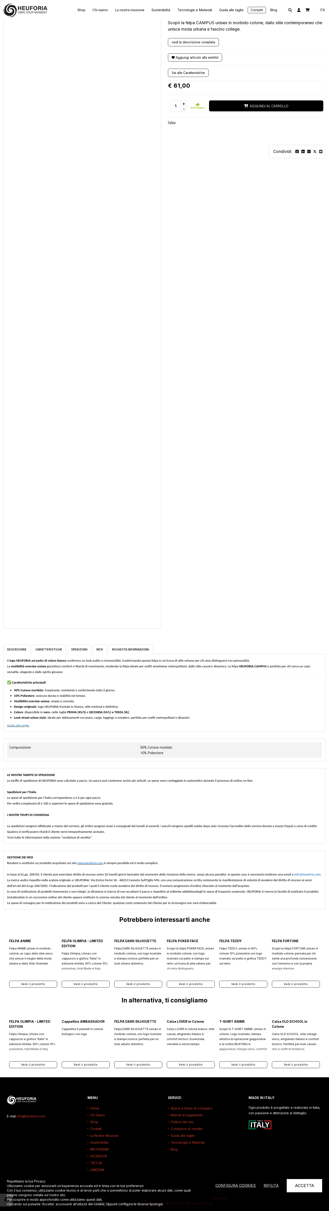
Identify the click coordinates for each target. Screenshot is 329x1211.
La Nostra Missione (104, 1136)
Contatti (257, 10)
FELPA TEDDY (230, 941)
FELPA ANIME (20, 941)
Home (94, 1108)
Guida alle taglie (231, 10)
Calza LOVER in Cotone (185, 1021)
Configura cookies (235, 1185)
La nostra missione (129, 10)
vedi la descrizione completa (193, 42)
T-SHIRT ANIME (232, 1021)
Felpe (172, 122)
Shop (81, 10)
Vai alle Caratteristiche (188, 73)
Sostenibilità (160, 10)
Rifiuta (271, 1185)
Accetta (304, 1185)
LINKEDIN (97, 1170)
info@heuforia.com (307, 874)
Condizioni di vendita (186, 1129)
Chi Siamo (97, 1115)
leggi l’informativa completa (124, 1199)
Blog (273, 10)
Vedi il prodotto (33, 984)
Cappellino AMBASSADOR (83, 1021)
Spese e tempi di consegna (191, 1108)
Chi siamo (100, 10)
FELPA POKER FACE (182, 941)
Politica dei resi (182, 1122)
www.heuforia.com (90, 863)
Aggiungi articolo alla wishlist (195, 57)
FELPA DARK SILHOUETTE (135, 941)
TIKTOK (96, 1163)
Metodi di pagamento (187, 1115)
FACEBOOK (98, 1156)
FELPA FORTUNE (285, 941)
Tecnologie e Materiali (194, 10)
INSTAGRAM (99, 1149)
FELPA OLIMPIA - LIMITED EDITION (82, 943)
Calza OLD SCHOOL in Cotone (289, 1024)
